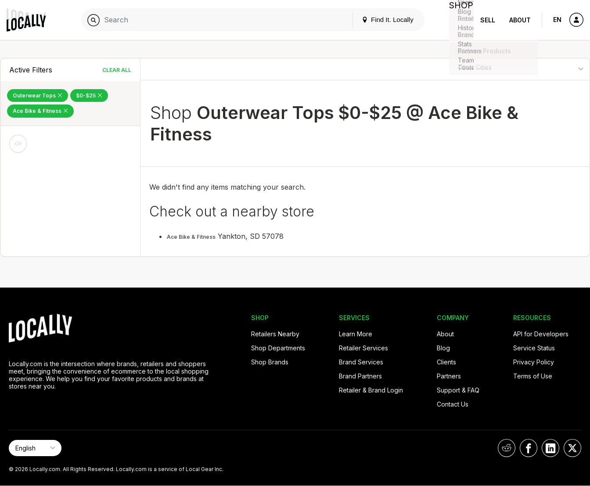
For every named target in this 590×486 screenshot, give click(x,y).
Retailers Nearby (275, 334)
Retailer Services (363, 348)
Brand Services (361, 362)
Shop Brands (269, 362)
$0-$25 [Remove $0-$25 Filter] (89, 95)
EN (557, 19)
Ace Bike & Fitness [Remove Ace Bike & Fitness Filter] (40, 111)
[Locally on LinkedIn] (550, 448)
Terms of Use (532, 376)
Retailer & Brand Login (371, 390)
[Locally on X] (572, 448)
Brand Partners (360, 376)
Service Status (534, 348)
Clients (446, 362)
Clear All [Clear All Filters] (116, 70)
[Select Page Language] (35, 448)
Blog (443, 348)
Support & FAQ (458, 390)
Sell (487, 20)
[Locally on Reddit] (506, 448)
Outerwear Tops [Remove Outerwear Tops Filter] (37, 95)
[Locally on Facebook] (528, 448)
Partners (449, 376)
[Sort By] (545, 69)
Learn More (355, 334)
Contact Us (452, 404)
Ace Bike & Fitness (191, 237)
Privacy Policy (533, 362)
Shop (457, 20)
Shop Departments (278, 348)
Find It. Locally (380, 19)
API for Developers (540, 334)
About (520, 20)
